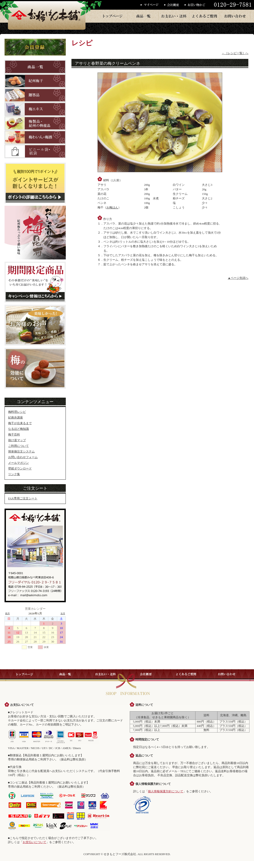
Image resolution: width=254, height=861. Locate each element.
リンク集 (14, 474)
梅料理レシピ (17, 412)
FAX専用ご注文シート (22, 498)
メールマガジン (18, 462)
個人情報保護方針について (165, 791)
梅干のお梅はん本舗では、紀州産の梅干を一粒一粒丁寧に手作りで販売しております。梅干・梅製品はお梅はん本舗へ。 (46, 15)
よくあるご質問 (204, 16)
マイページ (152, 5)
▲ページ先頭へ (238, 278)
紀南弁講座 (15, 417)
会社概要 (174, 5)
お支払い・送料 (174, 16)
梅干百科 (14, 434)
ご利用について (18, 445)
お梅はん (112, 207)
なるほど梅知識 (18, 428)
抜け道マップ (17, 440)
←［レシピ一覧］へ (235, 53)
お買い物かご (196, 5)
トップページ (113, 16)
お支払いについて (34, 842)
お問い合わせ (235, 16)
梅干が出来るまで (20, 423)
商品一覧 (143, 16)
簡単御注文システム (21, 451)
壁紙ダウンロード (20, 468)
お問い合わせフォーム (23, 457)
